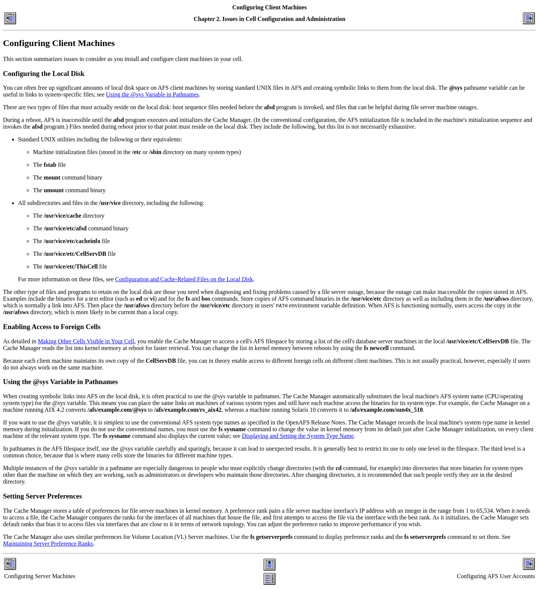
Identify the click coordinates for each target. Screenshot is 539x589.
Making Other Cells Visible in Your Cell (86, 341)
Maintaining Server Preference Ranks (48, 543)
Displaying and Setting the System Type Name (298, 436)
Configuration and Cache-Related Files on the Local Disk (184, 279)
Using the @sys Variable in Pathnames (152, 94)
